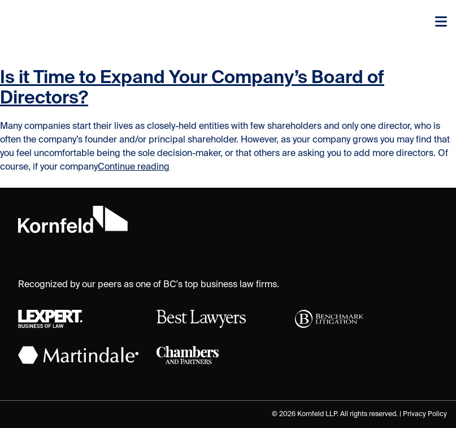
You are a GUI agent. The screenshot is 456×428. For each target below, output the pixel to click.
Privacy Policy (425, 414)
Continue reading (134, 167)
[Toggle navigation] (441, 22)
